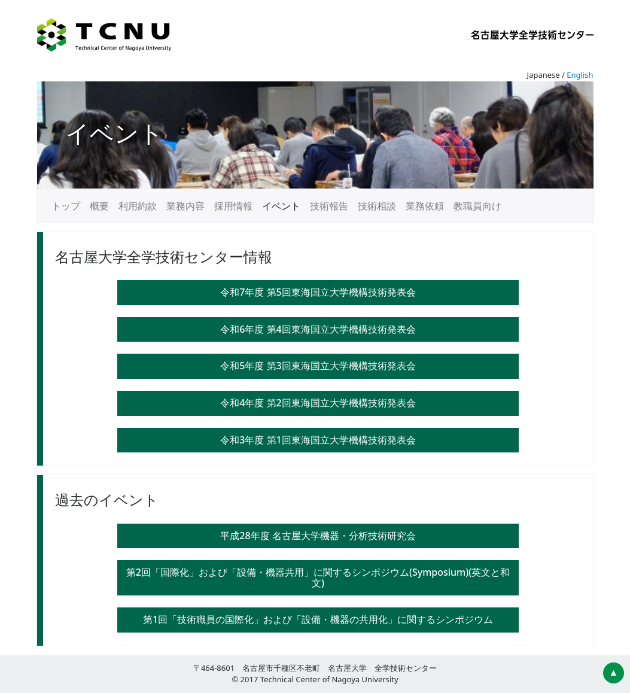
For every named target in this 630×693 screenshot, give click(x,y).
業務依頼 (425, 205)
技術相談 (377, 205)
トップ (65, 205)
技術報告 (329, 205)
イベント (281, 205)
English (580, 74)
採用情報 (233, 205)
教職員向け (477, 205)
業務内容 (185, 205)
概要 (99, 205)
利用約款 (137, 205)
